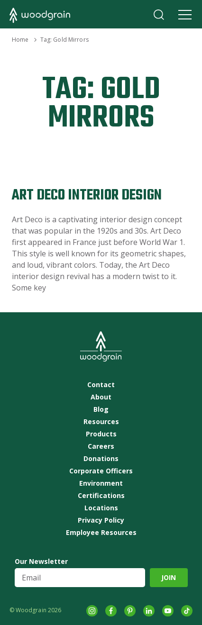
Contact (101, 384)
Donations (101, 458)
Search (159, 14)
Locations (101, 508)
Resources (101, 421)
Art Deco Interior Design (87, 195)
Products (101, 434)
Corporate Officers (101, 471)
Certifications (101, 495)
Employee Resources (101, 532)
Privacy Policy (101, 520)
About (101, 397)
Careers (101, 446)
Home (20, 40)
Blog (101, 409)
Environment (101, 483)
